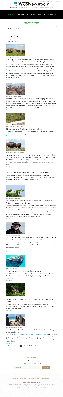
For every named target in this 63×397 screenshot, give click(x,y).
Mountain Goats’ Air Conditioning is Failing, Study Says (24, 129)
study (11, 131)
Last (35, 345)
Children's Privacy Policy (34, 378)
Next (32, 345)
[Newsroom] (31, 4)
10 (29, 345)
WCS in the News (31, 14)
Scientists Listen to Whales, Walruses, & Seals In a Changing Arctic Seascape (30, 99)
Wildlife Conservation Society (38, 334)
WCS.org (42, 1)
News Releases (11, 14)
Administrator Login (46, 378)
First (8, 345)
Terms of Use (15, 378)
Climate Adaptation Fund (20, 334)
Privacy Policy (23, 378)
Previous (11, 345)
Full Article (9, 79)
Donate (49, 1)
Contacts (50, 14)
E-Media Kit (57, 1)
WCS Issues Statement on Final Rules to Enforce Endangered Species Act (29, 173)
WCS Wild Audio (42, 14)
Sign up (46, 367)
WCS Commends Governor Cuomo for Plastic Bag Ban (24, 271)
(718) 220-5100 (43, 387)
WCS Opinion (21, 14)
